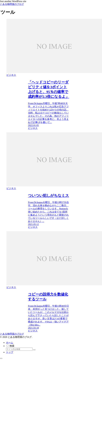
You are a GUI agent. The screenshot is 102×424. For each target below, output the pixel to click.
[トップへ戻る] (1, 358)
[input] (19, 349)
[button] (34, 349)
